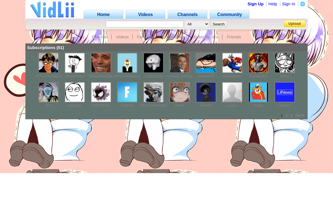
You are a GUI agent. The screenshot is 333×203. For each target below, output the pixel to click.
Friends (234, 36)
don (48, 105)
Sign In (288, 3)
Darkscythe (258, 76)
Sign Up (255, 3)
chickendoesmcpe (128, 76)
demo (284, 76)
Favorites (146, 36)
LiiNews (284, 105)
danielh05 (206, 76)
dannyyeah (232, 76)
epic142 (74, 105)
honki (179, 105)
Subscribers (174, 36)
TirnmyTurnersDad (155, 105)
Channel (100, 36)
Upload (294, 23)
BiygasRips (74, 76)
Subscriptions (206, 36)
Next (299, 115)
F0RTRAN (101, 105)
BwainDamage (101, 76)
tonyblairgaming (180, 76)
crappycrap (153, 76)
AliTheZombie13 (48, 76)
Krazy (258, 105)
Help (272, 3)
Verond (206, 105)
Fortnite (127, 105)
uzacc (232, 105)
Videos (122, 36)
